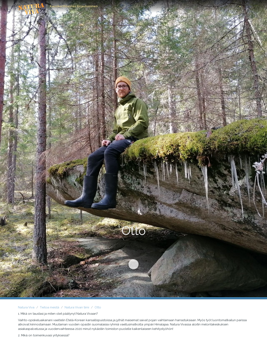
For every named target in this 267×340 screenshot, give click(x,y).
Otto (98, 307)
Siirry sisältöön (131, 262)
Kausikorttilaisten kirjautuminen (74, 6)
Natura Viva (26, 307)
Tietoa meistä (49, 307)
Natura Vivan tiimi (77, 307)
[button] (237, 5)
